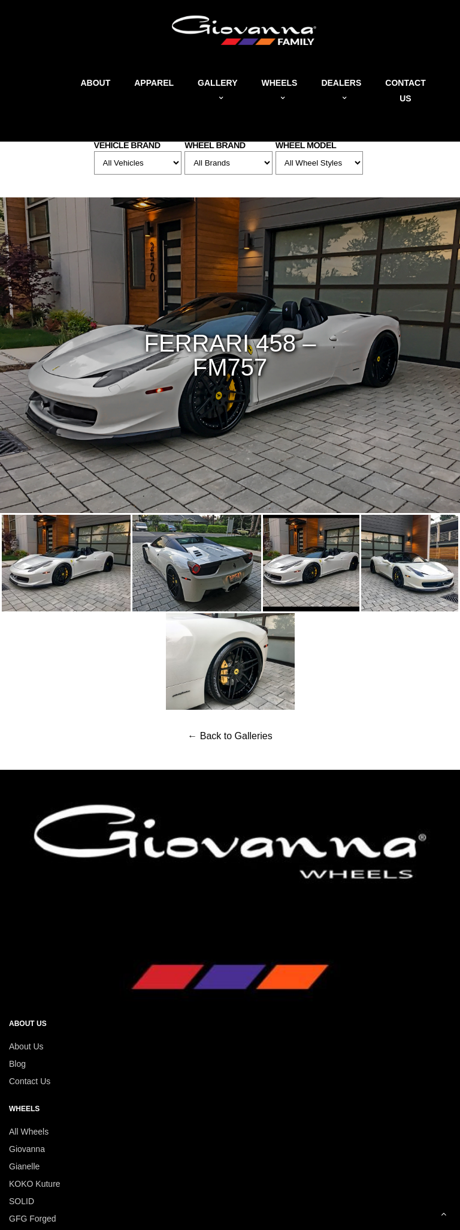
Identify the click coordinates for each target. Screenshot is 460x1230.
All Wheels (29, 1131)
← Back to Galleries (229, 736)
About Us (26, 1046)
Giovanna (27, 1149)
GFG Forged (32, 1218)
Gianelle (24, 1166)
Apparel (154, 83)
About (95, 83)
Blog (17, 1064)
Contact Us (29, 1081)
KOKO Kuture (34, 1184)
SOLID (21, 1201)
